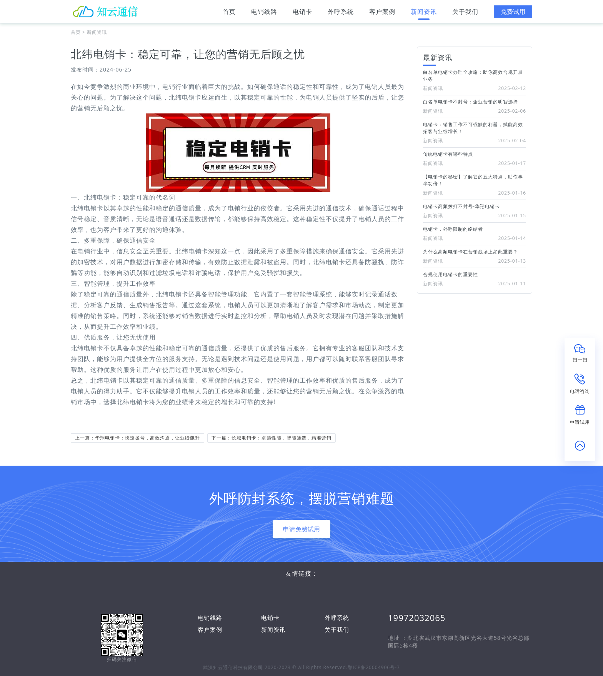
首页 (229, 13)
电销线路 (264, 13)
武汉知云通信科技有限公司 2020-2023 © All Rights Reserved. (275, 667)
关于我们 (465, 13)
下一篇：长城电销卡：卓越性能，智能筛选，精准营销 (271, 438)
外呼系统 (341, 13)
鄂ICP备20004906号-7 (374, 667)
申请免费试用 (301, 529)
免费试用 (513, 11)
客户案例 (382, 13)
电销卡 (302, 13)
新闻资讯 (424, 13)
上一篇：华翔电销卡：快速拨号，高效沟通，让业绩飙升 (137, 438)
